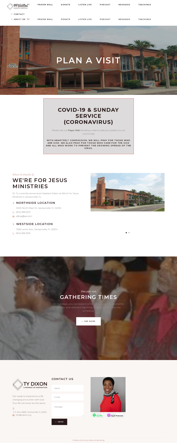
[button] (126, 232)
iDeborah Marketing (97, 440)
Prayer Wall (74, 130)
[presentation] (93, 200)
